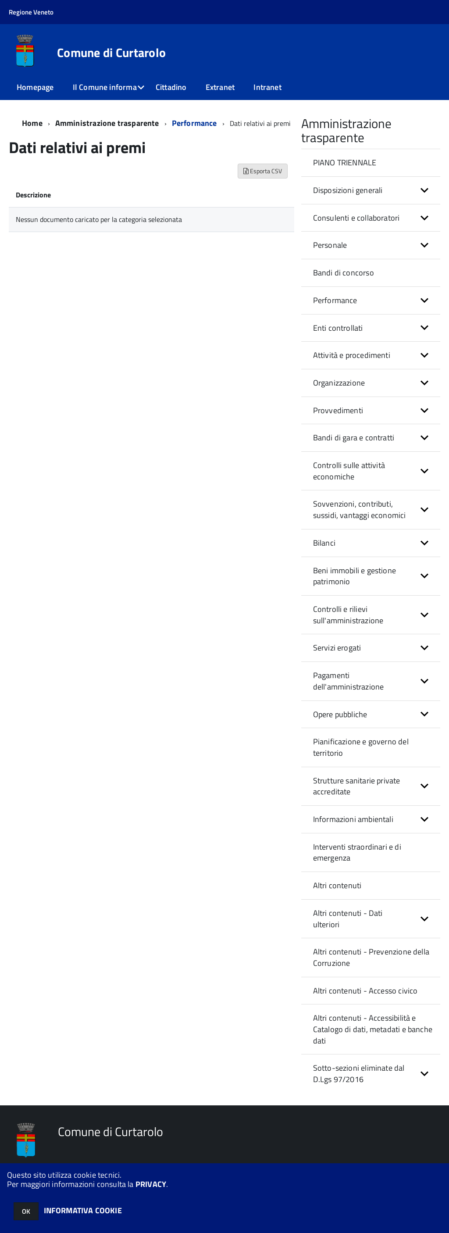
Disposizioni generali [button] (348, 190)
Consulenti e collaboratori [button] (356, 218)
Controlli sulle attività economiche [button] (349, 470)
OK (26, 1211)
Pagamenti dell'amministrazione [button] (348, 681)
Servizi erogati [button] (337, 648)
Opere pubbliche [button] (340, 714)
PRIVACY (150, 1184)
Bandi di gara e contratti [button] (354, 437)
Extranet (220, 87)
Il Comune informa (105, 87)
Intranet (267, 87)
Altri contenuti (337, 885)
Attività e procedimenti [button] (351, 355)
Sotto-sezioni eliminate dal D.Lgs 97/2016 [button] (359, 1073)
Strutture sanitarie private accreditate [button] (356, 786)
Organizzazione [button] (339, 383)
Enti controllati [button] (338, 328)
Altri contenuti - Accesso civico (365, 991)
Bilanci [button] (324, 543)
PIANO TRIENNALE (345, 162)
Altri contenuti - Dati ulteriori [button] (348, 918)
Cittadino (171, 87)
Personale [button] (330, 245)
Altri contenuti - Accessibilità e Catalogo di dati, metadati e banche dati (372, 1029)
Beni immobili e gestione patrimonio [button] (354, 576)
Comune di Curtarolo (111, 52)
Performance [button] (335, 300)
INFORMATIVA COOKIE (83, 1210)
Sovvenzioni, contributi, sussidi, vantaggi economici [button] (359, 509)
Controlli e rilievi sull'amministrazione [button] (348, 614)
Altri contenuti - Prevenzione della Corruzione (371, 957)
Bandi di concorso (343, 273)
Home (32, 123)
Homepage (35, 87)
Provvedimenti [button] (338, 410)
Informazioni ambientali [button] (353, 819)
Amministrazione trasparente (107, 123)
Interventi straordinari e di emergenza (357, 852)
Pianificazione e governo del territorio (361, 747)
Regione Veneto (31, 12)
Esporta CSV (262, 170)
